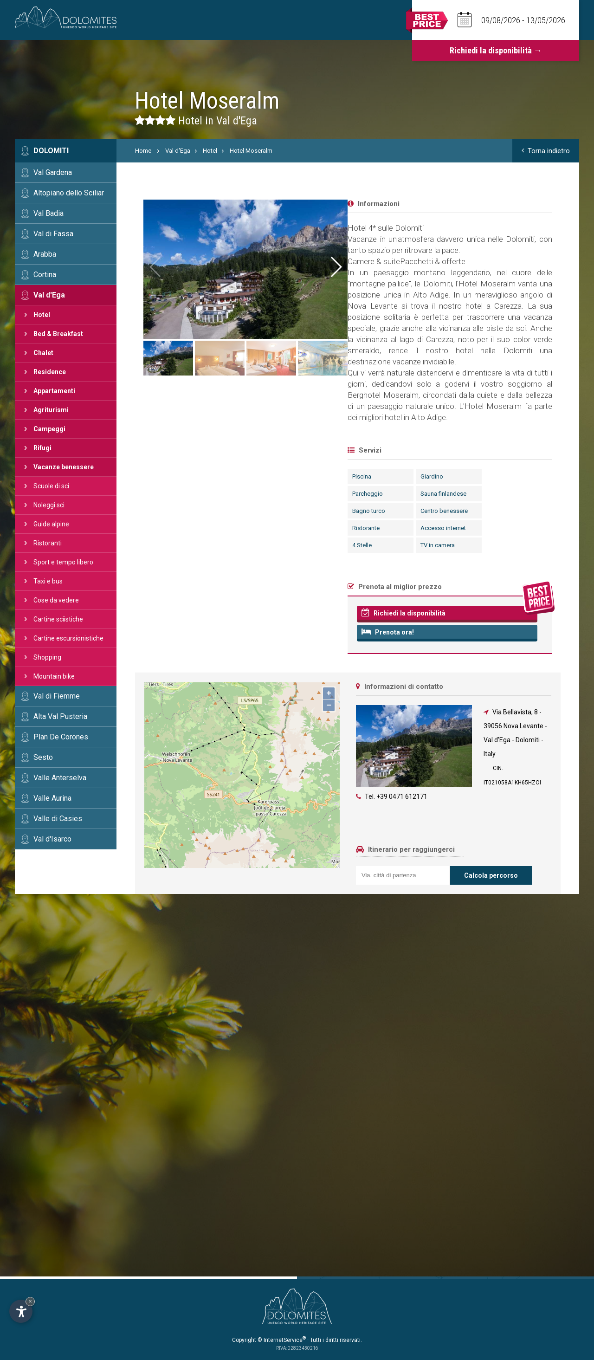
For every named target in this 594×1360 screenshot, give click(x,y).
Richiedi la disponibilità (191, 613)
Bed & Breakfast (58, 333)
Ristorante (153, 528)
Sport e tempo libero (63, 562)
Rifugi (42, 448)
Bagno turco (156, 510)
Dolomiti (51, 150)
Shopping (47, 657)
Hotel (41, 314)
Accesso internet (230, 528)
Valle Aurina (52, 798)
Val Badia (48, 213)
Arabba (44, 254)
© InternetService (282, 1340)
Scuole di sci (51, 486)
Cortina (44, 274)
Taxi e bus (48, 581)
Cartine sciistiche (58, 619)
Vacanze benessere (63, 467)
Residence (49, 372)
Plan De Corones (60, 736)
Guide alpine (51, 524)
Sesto (43, 757)
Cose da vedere (56, 600)
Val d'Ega (49, 295)
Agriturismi (51, 410)
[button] (548, 266)
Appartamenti (54, 391)
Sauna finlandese (231, 493)
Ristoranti (47, 543)
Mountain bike (54, 676)
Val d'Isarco (52, 839)
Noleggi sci (49, 505)
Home (143, 150)
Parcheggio (155, 493)
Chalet (43, 352)
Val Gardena (52, 172)
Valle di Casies (57, 818)
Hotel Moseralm (251, 150)
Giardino (219, 476)
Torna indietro (546, 151)
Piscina (149, 476)
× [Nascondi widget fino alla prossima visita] (30, 1301)
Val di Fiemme (56, 696)
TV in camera (225, 545)
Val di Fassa (53, 233)
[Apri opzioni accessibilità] (20, 1311)
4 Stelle (149, 545)
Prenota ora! (175, 632)
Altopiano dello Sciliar (68, 192)
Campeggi (49, 429)
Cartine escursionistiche (68, 638)
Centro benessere (231, 510)
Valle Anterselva (59, 777)
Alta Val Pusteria (60, 716)
